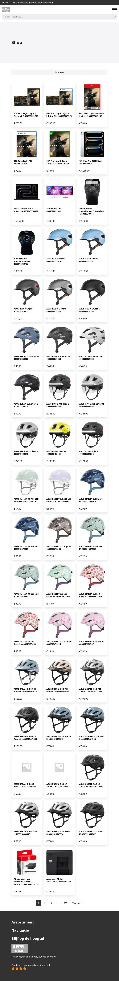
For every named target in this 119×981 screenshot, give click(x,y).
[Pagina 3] (51, 903)
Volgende (76, 903)
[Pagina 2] (45, 903)
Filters (59, 72)
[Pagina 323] (65, 903)
